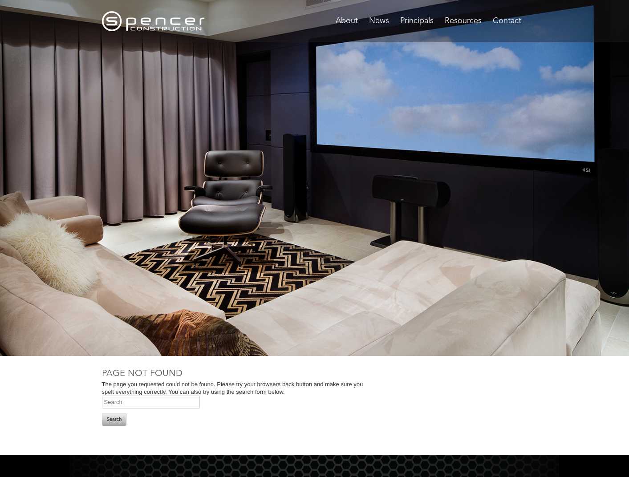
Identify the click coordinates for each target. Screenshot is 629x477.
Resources (463, 21)
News (379, 21)
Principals (417, 21)
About (347, 21)
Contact (507, 21)
